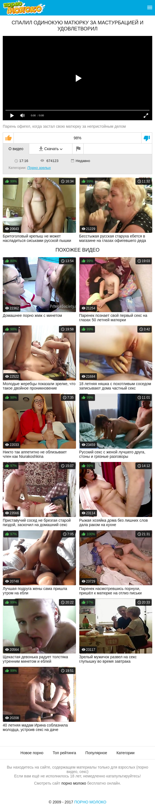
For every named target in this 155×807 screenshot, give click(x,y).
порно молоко (73, 783)
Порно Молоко (90, 802)
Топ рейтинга (64, 753)
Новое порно (31, 753)
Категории (125, 753)
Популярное (96, 753)
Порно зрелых (39, 168)
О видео (16, 149)
